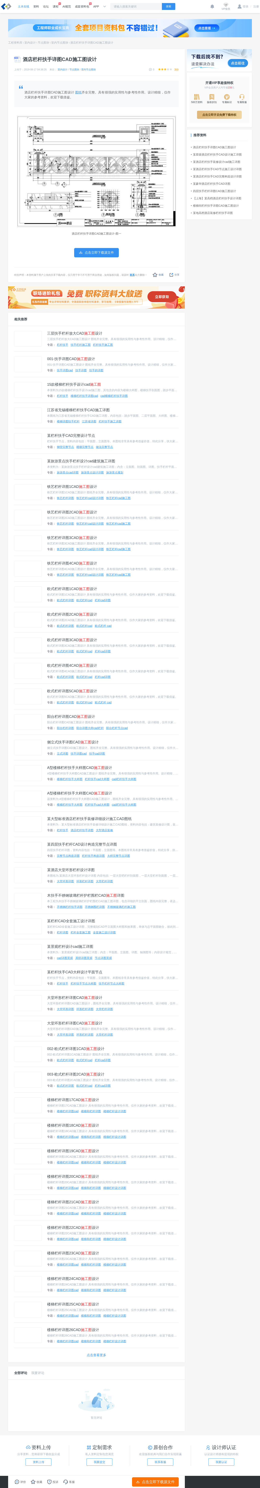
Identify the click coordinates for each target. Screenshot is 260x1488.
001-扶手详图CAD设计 (71, 359)
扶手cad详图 (97, 753)
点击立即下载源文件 (155, 1482)
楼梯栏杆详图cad (68, 1111)
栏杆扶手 (62, 344)
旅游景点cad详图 (68, 472)
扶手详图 (81, 370)
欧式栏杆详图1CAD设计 (72, 589)
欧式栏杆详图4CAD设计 (72, 665)
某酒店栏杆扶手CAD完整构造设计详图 (216, 176)
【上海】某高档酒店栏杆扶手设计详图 (216, 198)
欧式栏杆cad (84, 600)
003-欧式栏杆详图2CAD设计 (75, 1074)
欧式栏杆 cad (103, 625)
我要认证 (221, 1462)
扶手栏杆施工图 (81, 344)
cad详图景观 (65, 958)
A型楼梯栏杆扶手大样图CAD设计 (79, 768)
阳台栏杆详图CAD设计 (71, 717)
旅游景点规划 (114, 472)
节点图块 (43, 42)
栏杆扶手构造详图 (93, 855)
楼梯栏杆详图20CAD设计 (73, 1177)
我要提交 (99, 1462)
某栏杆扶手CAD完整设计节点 (71, 436)
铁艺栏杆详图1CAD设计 (72, 487)
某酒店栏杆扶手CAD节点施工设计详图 (216, 169)
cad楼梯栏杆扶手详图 (114, 395)
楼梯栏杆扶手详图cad (84, 395)
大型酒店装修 (104, 830)
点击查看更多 (96, 1355)
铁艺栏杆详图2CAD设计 (72, 512)
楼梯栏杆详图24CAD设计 (73, 1279)
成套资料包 (82, 5)
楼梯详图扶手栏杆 (68, 421)
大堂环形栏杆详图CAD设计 (74, 998)
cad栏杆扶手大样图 (124, 779)
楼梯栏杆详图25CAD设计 (73, 1304)
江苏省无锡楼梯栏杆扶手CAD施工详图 (78, 410)
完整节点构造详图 (68, 855)
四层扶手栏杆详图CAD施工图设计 (213, 191)
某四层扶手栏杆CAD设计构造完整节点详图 (82, 844)
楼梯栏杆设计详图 (114, 1111)
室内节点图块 (59, 42)
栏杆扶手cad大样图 (97, 779)
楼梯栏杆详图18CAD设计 (73, 1125)
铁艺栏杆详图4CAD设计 (72, 563)
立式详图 (62, 753)
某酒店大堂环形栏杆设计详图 (71, 870)
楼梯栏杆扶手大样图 (69, 779)
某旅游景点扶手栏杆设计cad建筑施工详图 (81, 461)
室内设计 (30, 42)
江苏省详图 (89, 421)
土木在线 (23, 6)
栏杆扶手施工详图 (110, 421)
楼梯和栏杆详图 (91, 1111)
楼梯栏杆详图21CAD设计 (73, 1202)
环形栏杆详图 (84, 881)
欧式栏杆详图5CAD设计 (72, 691)
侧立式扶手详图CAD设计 (73, 742)
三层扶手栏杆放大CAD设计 (74, 333)
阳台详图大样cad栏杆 (90, 728)
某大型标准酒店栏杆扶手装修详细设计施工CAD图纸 (89, 819)
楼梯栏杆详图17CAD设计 (73, 1100)
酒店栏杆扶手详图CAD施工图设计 (91, 42)
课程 (55, 5)
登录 (243, 6)
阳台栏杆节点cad (117, 728)
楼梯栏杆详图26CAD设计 (73, 1330)
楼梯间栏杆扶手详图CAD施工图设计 (215, 205)
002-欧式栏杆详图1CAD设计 (75, 1049)
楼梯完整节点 (84, 447)
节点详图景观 (103, 958)
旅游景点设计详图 (92, 472)
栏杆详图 (62, 932)
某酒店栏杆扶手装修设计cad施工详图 (215, 161)
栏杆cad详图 (103, 600)
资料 (36, 6)
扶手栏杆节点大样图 (111, 983)
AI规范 (67, 6)
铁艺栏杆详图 (65, 498)
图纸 (78, 92)
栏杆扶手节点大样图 (83, 983)
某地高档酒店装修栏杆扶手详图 (212, 213)
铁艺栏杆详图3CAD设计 (72, 538)
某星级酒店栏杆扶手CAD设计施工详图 (216, 154)
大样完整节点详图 (118, 855)
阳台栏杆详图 (65, 728)
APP (96, 6)
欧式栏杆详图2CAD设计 (72, 614)
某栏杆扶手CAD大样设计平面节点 (74, 972)
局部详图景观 (83, 958)
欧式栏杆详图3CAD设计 (72, 640)
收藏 (158, 275)
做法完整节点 (104, 447)
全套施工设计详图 (104, 932)
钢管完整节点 (65, 447)
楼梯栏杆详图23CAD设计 (73, 1253)
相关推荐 (20, 319)
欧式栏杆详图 (65, 600)
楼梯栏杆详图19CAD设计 (73, 1151)
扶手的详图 (96, 370)
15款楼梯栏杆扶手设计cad (74, 384)
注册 (254, 6)
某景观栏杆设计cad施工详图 (70, 947)
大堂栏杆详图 (104, 881)
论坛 (46, 6)
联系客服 (160, 1462)
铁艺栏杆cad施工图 (118, 498)
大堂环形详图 (65, 881)
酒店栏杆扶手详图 (82, 830)
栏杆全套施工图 (81, 932)
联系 (132, 275)
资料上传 (38, 1462)
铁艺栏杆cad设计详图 (90, 498)
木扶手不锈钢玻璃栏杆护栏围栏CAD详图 (85, 895)
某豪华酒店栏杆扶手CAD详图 (210, 183)
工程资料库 (15, 42)
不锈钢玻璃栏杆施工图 (121, 906)
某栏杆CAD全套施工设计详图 (71, 921)
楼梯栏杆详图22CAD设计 (73, 1228)
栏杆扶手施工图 (103, 344)
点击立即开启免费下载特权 (219, 114)
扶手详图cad (65, 370)
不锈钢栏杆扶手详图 (69, 906)
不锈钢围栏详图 (95, 906)
